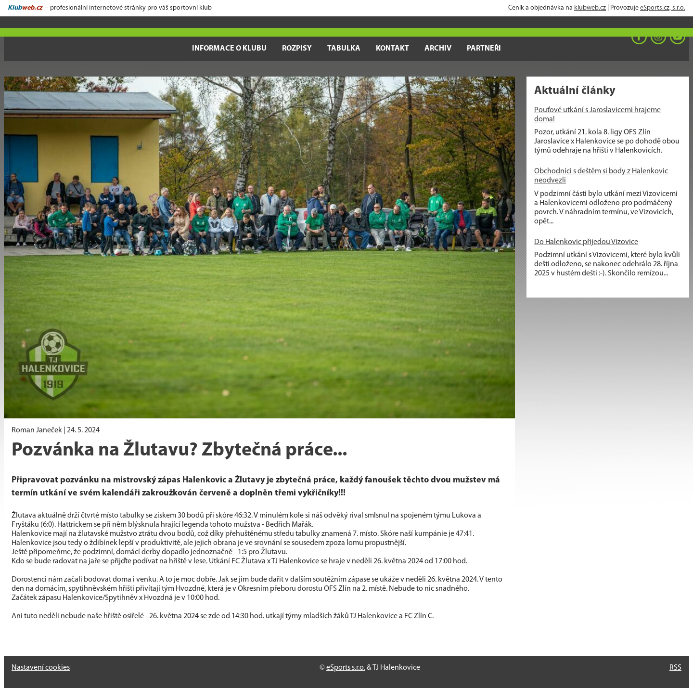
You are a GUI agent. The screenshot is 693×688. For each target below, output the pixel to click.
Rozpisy (297, 48)
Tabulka (343, 48)
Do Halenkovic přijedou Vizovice (586, 242)
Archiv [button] (437, 48)
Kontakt (392, 48)
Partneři (484, 48)
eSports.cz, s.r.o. (662, 8)
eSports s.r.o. (345, 668)
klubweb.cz (590, 8)
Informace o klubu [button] (229, 48)
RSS (675, 668)
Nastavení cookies (41, 668)
